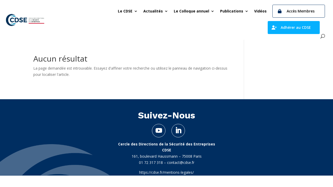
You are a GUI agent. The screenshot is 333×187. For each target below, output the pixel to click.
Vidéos (260, 11)
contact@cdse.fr (180, 162)
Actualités (153, 11)
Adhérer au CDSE (296, 27)
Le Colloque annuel (191, 11)
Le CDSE (125, 11)
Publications (231, 11)
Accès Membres (301, 11)
